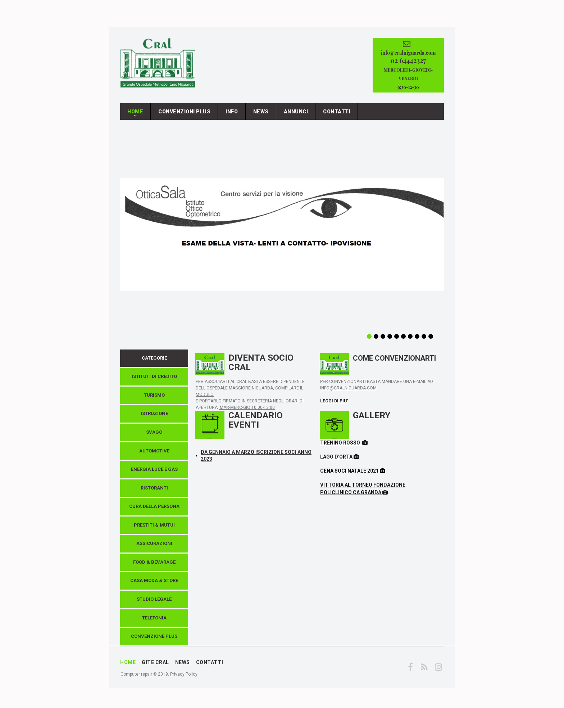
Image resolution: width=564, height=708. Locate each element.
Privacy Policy (183, 677)
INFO (232, 115)
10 (430, 340)
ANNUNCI (296, 115)
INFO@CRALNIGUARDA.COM (348, 391)
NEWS (261, 115)
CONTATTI (336, 115)
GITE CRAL (155, 666)
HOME (135, 117)
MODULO (205, 398)
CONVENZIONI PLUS (184, 115)
